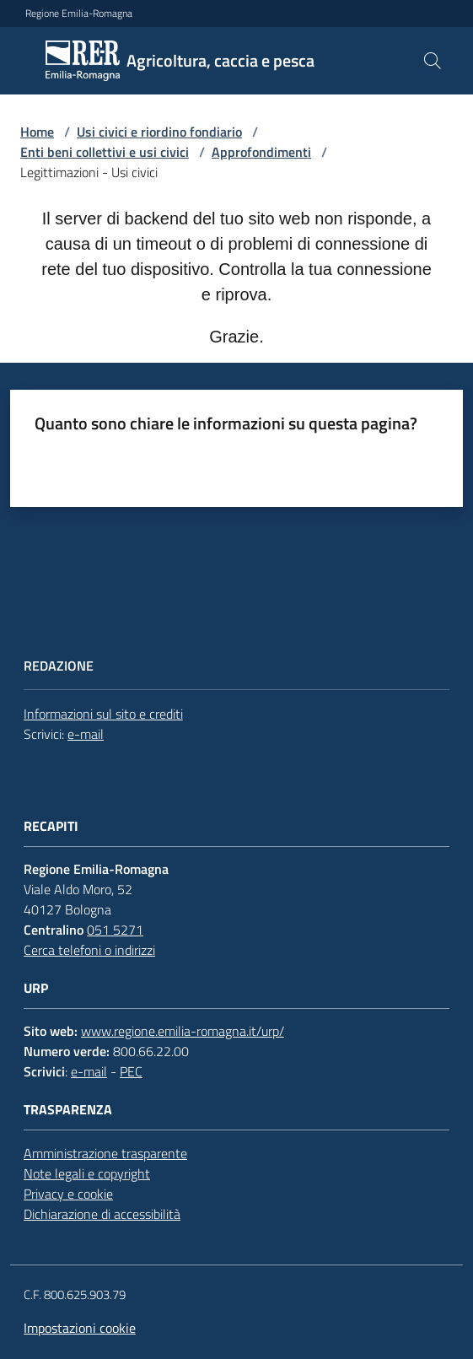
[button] (432, 61)
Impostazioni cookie (80, 1328)
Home (37, 131)
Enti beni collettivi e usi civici (104, 152)
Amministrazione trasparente (105, 1153)
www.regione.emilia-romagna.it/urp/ (182, 1031)
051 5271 (115, 929)
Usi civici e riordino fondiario (159, 131)
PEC (131, 1071)
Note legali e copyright (87, 1173)
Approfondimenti (261, 152)
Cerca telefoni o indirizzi (89, 950)
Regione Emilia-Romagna (78, 13)
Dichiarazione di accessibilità (102, 1214)
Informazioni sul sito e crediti (103, 714)
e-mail (85, 734)
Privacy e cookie (68, 1194)
